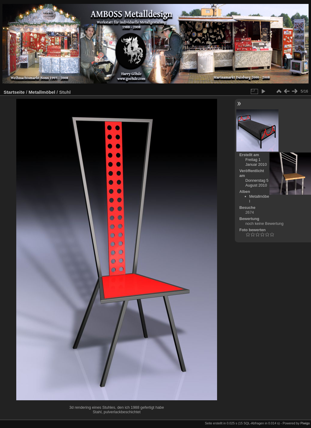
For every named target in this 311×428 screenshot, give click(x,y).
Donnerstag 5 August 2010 (257, 182)
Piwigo (305, 423)
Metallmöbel (42, 92)
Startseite (14, 92)
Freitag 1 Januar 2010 (256, 162)
